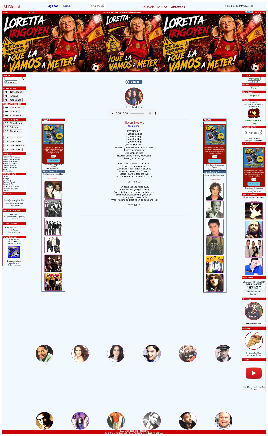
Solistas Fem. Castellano (11, 158)
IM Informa (7, 180)
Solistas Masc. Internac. (11, 163)
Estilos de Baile (8, 156)
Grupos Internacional (10, 167)
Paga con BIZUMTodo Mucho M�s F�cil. (254, 139)
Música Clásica (8, 171)
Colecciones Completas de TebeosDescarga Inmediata (53, 165)
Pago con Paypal (9, 182)
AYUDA (31, 12)
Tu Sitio (6, 178)
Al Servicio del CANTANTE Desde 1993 (239, 6)
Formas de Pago (8, 184)
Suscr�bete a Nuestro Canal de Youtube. (254, 386)
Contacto (6, 191)
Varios (5, 169)
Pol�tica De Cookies (10, 189)
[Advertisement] (134, 320)
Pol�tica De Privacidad (11, 186)
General (6, 176)
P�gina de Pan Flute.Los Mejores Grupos (254, 352)
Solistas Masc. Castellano (11, 160)
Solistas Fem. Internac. (11, 162)
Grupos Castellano (9, 165)
